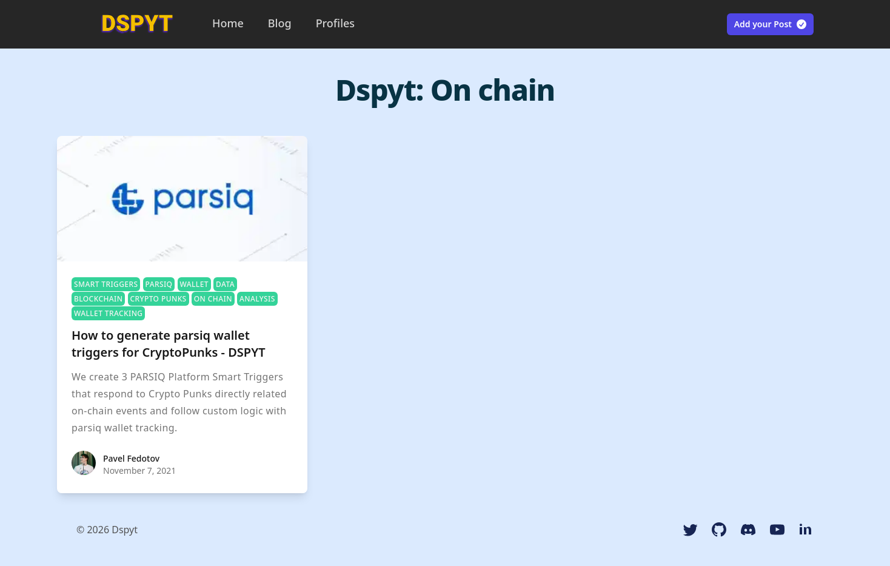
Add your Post (771, 24)
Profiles (335, 23)
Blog (280, 23)
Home (228, 23)
